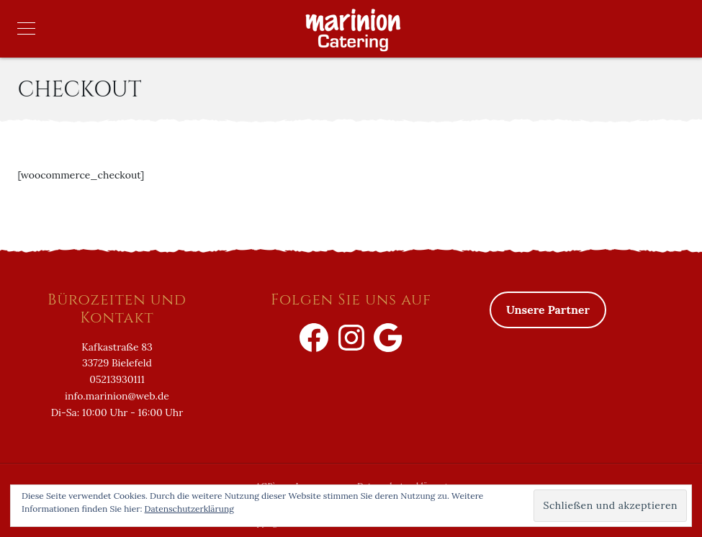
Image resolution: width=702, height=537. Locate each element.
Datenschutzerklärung (189, 508)
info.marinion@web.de (117, 395)
